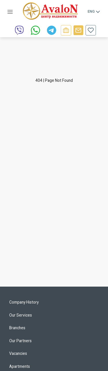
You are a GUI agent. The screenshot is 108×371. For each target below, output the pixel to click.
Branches (17, 327)
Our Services (20, 315)
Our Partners (20, 340)
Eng (94, 11)
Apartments (19, 366)
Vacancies (18, 353)
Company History (24, 302)
